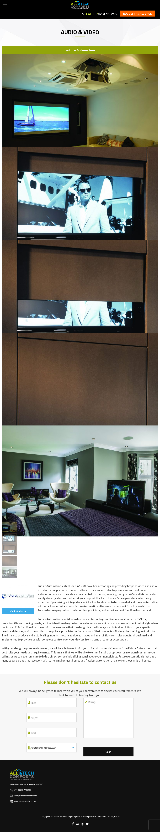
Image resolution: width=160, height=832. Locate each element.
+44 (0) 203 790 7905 (25, 788)
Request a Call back (137, 13)
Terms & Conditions (97, 816)
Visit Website (18, 611)
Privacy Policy (113, 816)
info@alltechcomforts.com (27, 791)
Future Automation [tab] (80, 50)
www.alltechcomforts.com (27, 794)
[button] (5, 5)
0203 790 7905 (99, 14)
